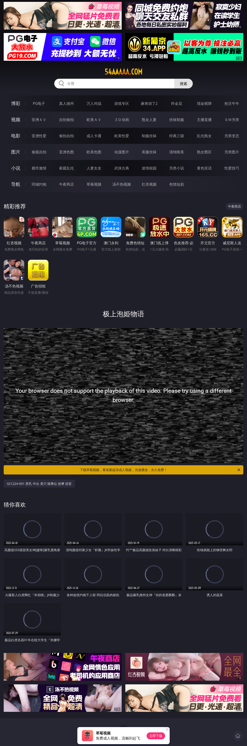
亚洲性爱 (39, 135)
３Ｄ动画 (121, 119)
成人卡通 (94, 135)
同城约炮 (39, 184)
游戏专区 (121, 103)
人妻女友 (94, 168)
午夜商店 (66, 184)
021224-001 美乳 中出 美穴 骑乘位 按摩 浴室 (39, 483)
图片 (15, 152)
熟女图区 (204, 151)
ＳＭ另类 (231, 119)
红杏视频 (149, 184)
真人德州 (66, 103)
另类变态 (231, 135)
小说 (15, 168)
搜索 (183, 83)
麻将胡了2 (149, 103)
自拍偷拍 (66, 119)
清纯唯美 (176, 151)
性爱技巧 (231, 168)
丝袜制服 (176, 119)
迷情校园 (149, 168)
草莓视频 (94, 184)
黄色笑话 (204, 168)
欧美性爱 (121, 135)
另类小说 (176, 168)
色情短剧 (176, 184)
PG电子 (39, 103)
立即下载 (155, 736)
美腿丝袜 (149, 151)
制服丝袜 (149, 135)
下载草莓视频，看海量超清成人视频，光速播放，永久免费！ (160, 470)
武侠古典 (121, 168)
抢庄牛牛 (231, 103)
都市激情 (39, 168)
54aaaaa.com (123, 71)
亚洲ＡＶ (39, 119)
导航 (15, 184)
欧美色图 (94, 151)
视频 (15, 119)
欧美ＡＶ (94, 119)
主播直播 (204, 119)
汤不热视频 (121, 184)
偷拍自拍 (66, 135)
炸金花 (176, 103)
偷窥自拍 (39, 151)
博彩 (15, 103)
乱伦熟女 (204, 135)
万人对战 (94, 103)
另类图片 (231, 151)
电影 (15, 136)
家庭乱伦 (66, 168)
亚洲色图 (66, 151)
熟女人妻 (149, 119)
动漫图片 (121, 151)
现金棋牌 (204, 103)
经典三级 (176, 135)
